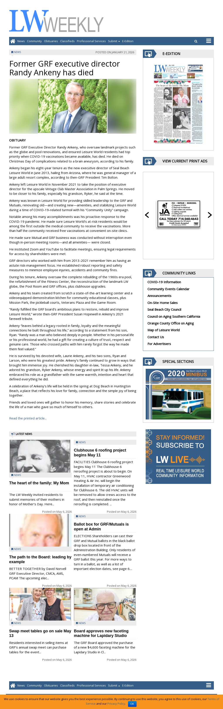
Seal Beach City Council (164, 309)
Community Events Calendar (168, 289)
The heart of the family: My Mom (39, 483)
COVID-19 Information (164, 282)
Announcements (159, 295)
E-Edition (127, 41)
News (21, 41)
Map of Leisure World (163, 330)
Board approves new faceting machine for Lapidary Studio (101, 633)
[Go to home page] (12, 41)
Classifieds (67, 41)
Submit (114, 41)
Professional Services (91, 41)
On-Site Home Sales (162, 302)
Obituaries (51, 41)
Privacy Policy (116, 704)
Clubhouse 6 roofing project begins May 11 (100, 452)
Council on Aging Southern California (173, 316)
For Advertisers (159, 344)
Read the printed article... (28, 418)
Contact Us (155, 337)
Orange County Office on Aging (170, 323)
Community (34, 41)
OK (132, 704)
